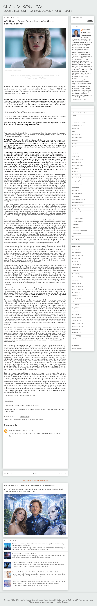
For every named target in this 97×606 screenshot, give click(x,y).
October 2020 (76, 329)
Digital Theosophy (77, 137)
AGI (10, 419)
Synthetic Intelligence (37, 419)
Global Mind (75, 156)
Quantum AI (75, 190)
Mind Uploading (76, 175)
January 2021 (75, 320)
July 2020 (74, 339)
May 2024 (75, 261)
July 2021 (74, 301)
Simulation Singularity (78, 202)
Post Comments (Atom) (40, 480)
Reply (11, 436)
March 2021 (75, 314)
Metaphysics (75, 168)
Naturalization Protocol (78, 178)
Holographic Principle (78, 159)
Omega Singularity (77, 181)
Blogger (64, 602)
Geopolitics (75, 153)
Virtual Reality (76, 240)
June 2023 (75, 270)
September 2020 (76, 332)
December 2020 (76, 323)
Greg (10, 430)
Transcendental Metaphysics (79, 230)
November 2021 (76, 289)
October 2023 (76, 267)
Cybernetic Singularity (78, 125)
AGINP (74, 116)
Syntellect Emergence (78, 206)
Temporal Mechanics (77, 221)
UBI (73, 237)
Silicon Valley (75, 196)
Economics (75, 140)
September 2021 (76, 295)
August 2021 (75, 298)
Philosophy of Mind (77, 184)
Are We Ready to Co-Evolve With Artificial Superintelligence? (30, 485)
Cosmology (75, 119)
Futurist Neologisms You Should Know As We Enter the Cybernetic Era (35, 572)
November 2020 (76, 326)
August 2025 (75, 252)
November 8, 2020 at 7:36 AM (23, 430)
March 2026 (75, 249)
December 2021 (76, 286)
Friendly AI (25, 419)
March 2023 (75, 274)
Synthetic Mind (76, 215)
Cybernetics (17, 419)
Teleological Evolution (78, 218)
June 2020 (75, 342)
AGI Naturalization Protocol (79, 113)
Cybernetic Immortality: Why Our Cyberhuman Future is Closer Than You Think (38, 581)
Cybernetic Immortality (78, 122)
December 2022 (76, 277)
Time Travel (75, 227)
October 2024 (76, 258)
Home (35, 473)
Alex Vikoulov (22, 7)
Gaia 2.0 (74, 150)
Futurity (74, 147)
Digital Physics (76, 134)
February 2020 (76, 348)
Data (73, 131)
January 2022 (75, 283)
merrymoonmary (47, 602)
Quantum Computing (77, 193)
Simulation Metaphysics (78, 199)
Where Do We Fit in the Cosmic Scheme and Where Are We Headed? (35, 562)
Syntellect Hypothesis (78, 209)
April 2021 (75, 311)
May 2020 (75, 345)
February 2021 (76, 317)
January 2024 (75, 264)
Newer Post (9, 473)
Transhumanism (76, 233)
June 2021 (75, 305)
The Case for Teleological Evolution (24, 553)
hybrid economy (76, 162)
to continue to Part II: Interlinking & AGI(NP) (20, 395)
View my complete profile (79, 99)
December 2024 (76, 255)
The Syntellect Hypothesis (53, 387)
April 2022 (75, 280)
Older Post (62, 473)
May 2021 (75, 308)
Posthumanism (76, 187)
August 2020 (75, 336)
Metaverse (75, 171)
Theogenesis (75, 224)
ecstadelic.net (43, 409)
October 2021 (76, 292)
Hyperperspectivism (77, 165)
